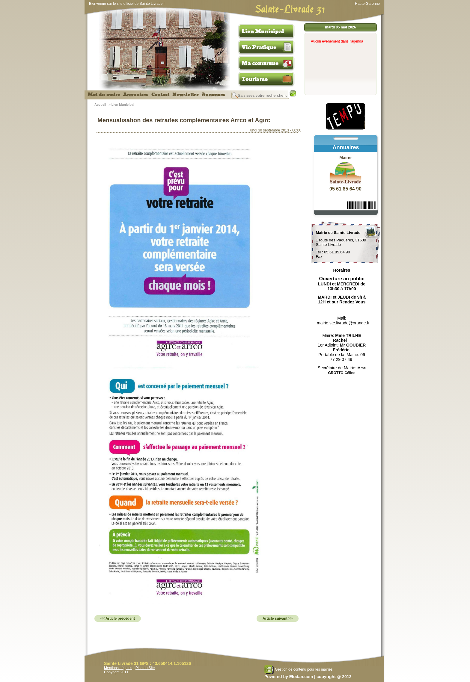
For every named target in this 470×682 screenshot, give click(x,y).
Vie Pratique (259, 47)
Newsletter (185, 94)
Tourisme (255, 79)
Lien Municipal (263, 31)
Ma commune (260, 63)
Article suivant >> (278, 618)
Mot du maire (104, 94)
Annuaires (135, 94)
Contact (160, 94)
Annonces (213, 94)
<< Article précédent (117, 618)
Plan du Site (145, 668)
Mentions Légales (118, 668)
